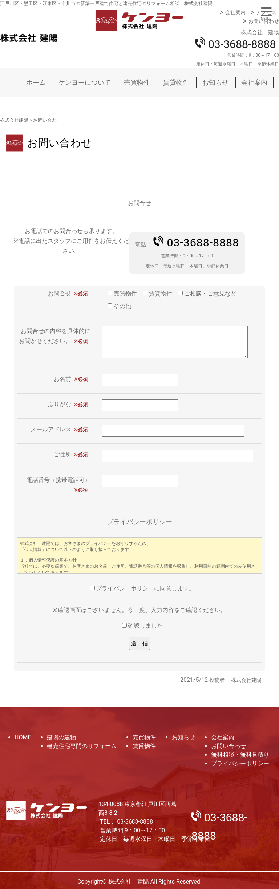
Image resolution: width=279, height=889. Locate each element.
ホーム (36, 82)
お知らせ (215, 82)
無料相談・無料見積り (240, 754)
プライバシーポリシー (240, 763)
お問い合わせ (263, 21)
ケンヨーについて (84, 82)
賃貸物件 (176, 82)
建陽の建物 (61, 737)
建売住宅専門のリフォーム (82, 746)
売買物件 (137, 82)
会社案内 (235, 12)
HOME (23, 737)
